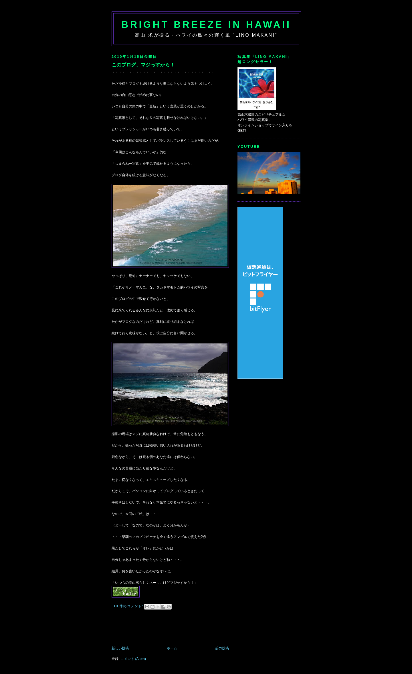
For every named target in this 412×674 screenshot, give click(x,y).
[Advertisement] (178, 633)
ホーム (172, 648)
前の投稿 (222, 648)
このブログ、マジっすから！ (143, 65)
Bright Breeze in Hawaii (206, 24)
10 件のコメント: (129, 606)
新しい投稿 (120, 648)
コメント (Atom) (133, 659)
